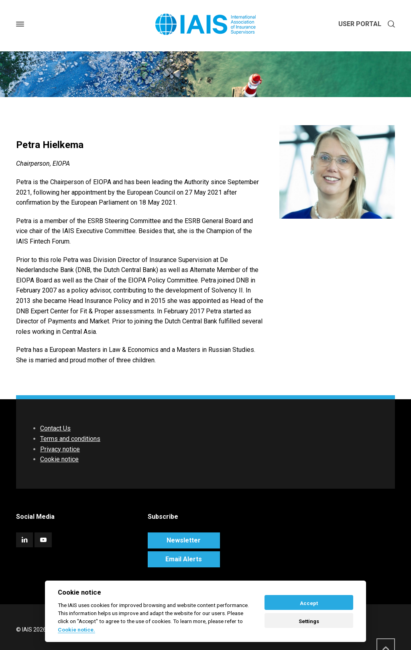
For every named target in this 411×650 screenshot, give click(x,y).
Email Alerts (183, 559)
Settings (309, 621)
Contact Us (55, 428)
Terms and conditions (70, 439)
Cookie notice (59, 459)
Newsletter (184, 540)
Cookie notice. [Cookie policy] (76, 629)
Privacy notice (60, 449)
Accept (309, 603)
